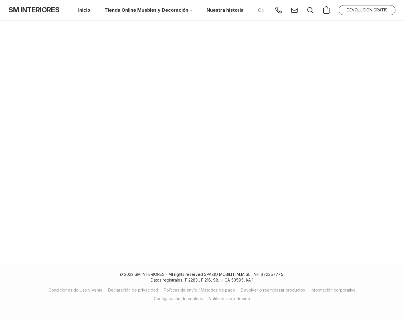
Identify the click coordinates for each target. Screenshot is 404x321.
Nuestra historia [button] (225, 10)
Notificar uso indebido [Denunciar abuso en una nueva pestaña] (229, 298)
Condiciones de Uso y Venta (75, 290)
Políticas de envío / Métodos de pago (199, 290)
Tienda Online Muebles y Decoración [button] (148, 10)
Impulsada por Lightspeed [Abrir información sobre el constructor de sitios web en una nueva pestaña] (202, 308)
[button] (34, 10)
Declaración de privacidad (133, 290)
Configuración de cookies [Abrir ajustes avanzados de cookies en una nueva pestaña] (178, 298)
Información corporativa (333, 290)
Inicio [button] (84, 10)
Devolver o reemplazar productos (273, 290)
